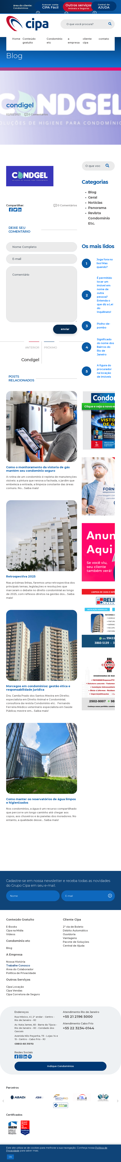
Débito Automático (75, 930)
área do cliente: (22, 5)
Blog (92, 192)
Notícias (95, 202)
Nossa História (15, 961)
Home (16, 38)
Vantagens (70, 938)
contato (104, 38)
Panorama (97, 208)
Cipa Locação (15, 986)
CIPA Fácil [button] (50, 6)
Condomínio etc (54, 40)
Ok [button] (10, 1157)
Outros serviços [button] (79, 6)
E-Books (11, 926)
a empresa (74, 40)
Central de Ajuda (73, 945)
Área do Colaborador (20, 969)
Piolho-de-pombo (103, 325)
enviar (65, 329)
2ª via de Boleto (73, 926)
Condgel (30, 359)
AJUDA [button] (104, 6)
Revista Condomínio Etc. (99, 218)
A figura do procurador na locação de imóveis (104, 371)
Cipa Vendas (14, 990)
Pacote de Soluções (76, 941)
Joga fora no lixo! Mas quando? (105, 263)
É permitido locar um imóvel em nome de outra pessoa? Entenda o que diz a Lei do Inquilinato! (105, 294)
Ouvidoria (69, 934)
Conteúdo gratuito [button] (29, 40)
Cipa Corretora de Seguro (23, 994)
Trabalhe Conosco (18, 965)
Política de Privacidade (21, 973)
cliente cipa (87, 40)
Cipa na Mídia (14, 930)
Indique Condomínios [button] (60, 1066)
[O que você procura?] (82, 24)
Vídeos (10, 934)
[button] (10, 1101)
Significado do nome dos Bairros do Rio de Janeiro (105, 347)
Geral (92, 197)
